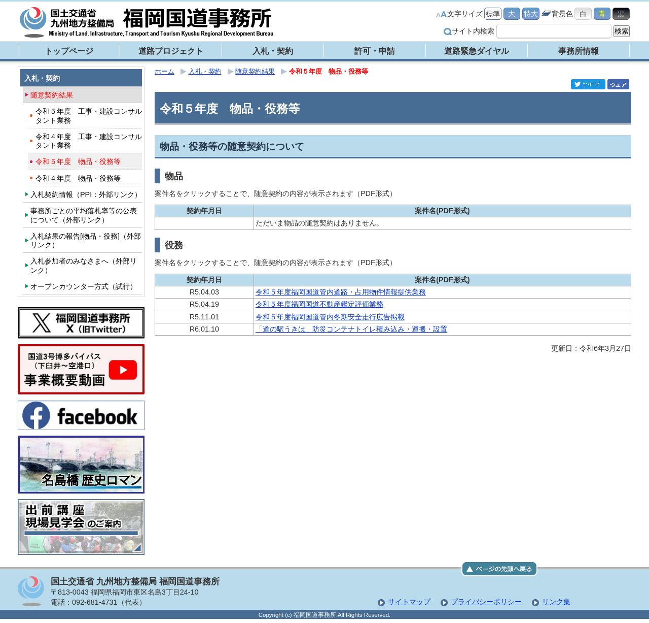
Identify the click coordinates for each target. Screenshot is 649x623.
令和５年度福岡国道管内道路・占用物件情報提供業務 (341, 292)
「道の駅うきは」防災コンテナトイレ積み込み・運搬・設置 (351, 329)
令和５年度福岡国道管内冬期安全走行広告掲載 (330, 317)
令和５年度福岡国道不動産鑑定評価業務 (319, 304)
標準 (493, 14)
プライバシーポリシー (486, 602)
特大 (531, 14)
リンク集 (556, 602)
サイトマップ (409, 602)
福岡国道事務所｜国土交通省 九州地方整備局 (147, 22)
